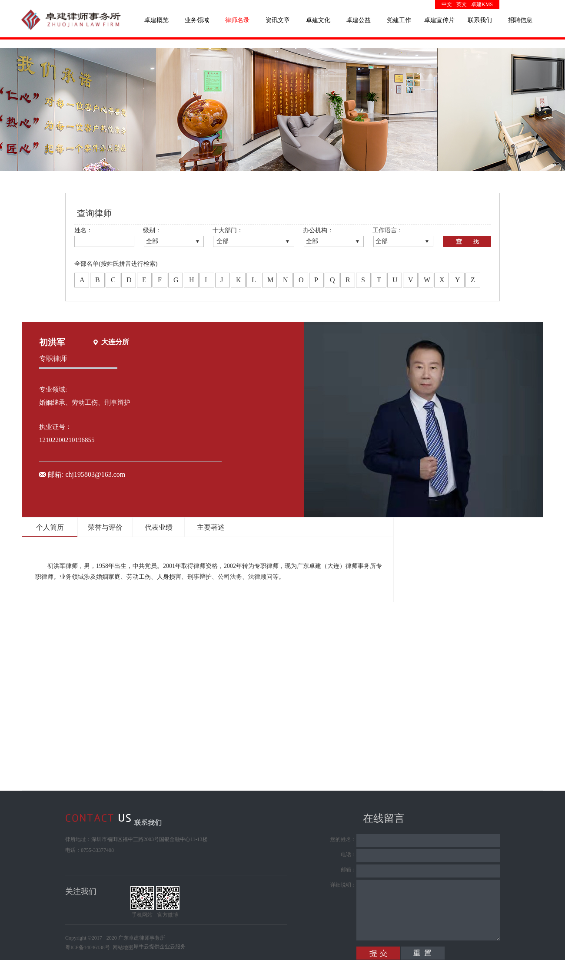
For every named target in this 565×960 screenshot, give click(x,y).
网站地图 (121, 947)
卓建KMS (482, 4)
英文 (461, 4)
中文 (447, 4)
